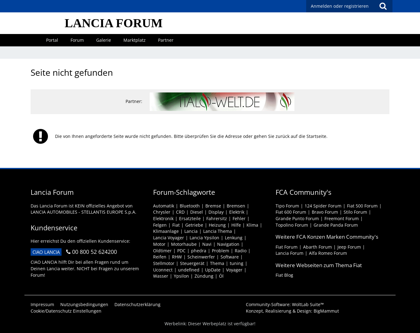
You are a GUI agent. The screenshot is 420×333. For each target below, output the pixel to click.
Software (230, 257)
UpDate (213, 270)
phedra (198, 251)
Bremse (213, 206)
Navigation (228, 244)
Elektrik (236, 212)
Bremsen (236, 206)
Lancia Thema (217, 231)
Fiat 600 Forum (291, 212)
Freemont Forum (341, 218)
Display (216, 212)
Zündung (204, 276)
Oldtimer (162, 251)
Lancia (191, 231)
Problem (220, 251)
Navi (207, 244)
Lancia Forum (289, 253)
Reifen (159, 257)
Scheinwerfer (201, 257)
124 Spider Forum (323, 206)
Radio (240, 251)
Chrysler (161, 212)
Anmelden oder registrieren (340, 6)
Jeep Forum (349, 247)
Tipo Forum (287, 206)
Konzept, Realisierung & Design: (292, 311)
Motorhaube (184, 244)
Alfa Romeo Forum (328, 253)
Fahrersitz (216, 218)
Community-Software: (285, 304)
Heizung (217, 225)
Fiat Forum (287, 247)
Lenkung (233, 238)
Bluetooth (190, 206)
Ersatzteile (190, 218)
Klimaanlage (166, 231)
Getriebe (194, 225)
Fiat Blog (284, 275)
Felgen (160, 225)
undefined (188, 270)
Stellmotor (163, 263)
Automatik (163, 206)
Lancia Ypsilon (204, 238)
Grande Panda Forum (336, 225)
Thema (217, 263)
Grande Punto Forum (297, 218)
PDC (181, 251)
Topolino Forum (292, 225)
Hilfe (236, 225)
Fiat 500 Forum (362, 206)
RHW (177, 257)
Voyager (234, 270)
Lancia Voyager (168, 238)
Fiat (176, 225)
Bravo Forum (325, 212)
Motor (159, 244)
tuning (236, 263)
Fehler (239, 218)
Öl (221, 276)
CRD (180, 212)
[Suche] (382, 6)
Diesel (196, 212)
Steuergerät (192, 263)
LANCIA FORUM (114, 23)
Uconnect (163, 270)
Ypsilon (181, 276)
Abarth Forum (317, 247)
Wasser (160, 276)
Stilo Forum (355, 212)
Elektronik (163, 218)
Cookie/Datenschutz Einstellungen (66, 311)
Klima (252, 225)
